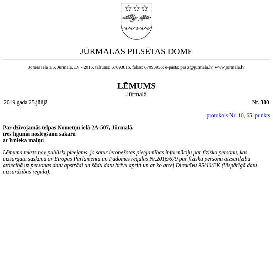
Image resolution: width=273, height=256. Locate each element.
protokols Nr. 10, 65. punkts (238, 115)
